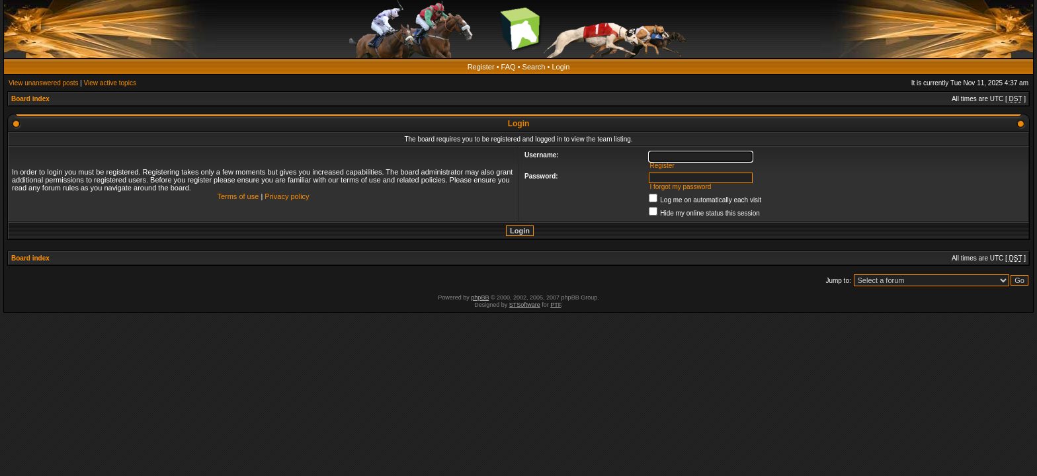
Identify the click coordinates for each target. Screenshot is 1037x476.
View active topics (110, 83)
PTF (555, 304)
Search (534, 67)
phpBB (480, 297)
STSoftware (524, 304)
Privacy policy (287, 196)
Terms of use (238, 196)
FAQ (508, 67)
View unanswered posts (43, 83)
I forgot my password (680, 186)
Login (560, 67)
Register (481, 67)
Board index (30, 98)
